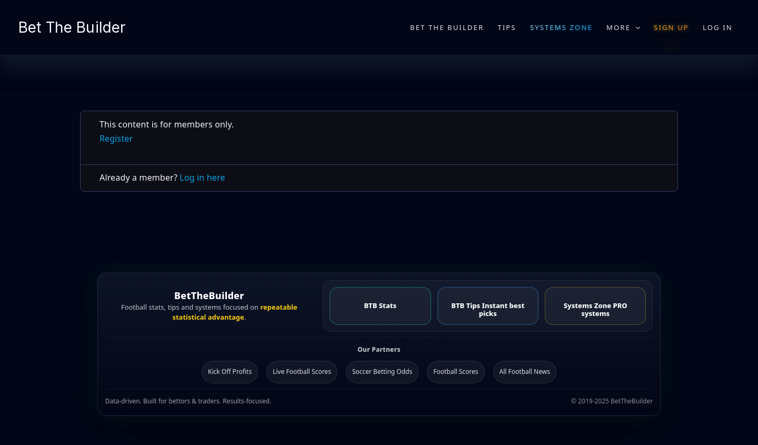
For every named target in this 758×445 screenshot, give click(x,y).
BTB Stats (380, 305)
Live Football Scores (302, 371)
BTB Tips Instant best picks (487, 309)
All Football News (525, 371)
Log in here (202, 177)
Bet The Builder (71, 27)
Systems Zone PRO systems (595, 309)
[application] (635, 27)
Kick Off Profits (230, 371)
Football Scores (455, 371)
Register (116, 138)
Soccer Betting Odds (382, 371)
